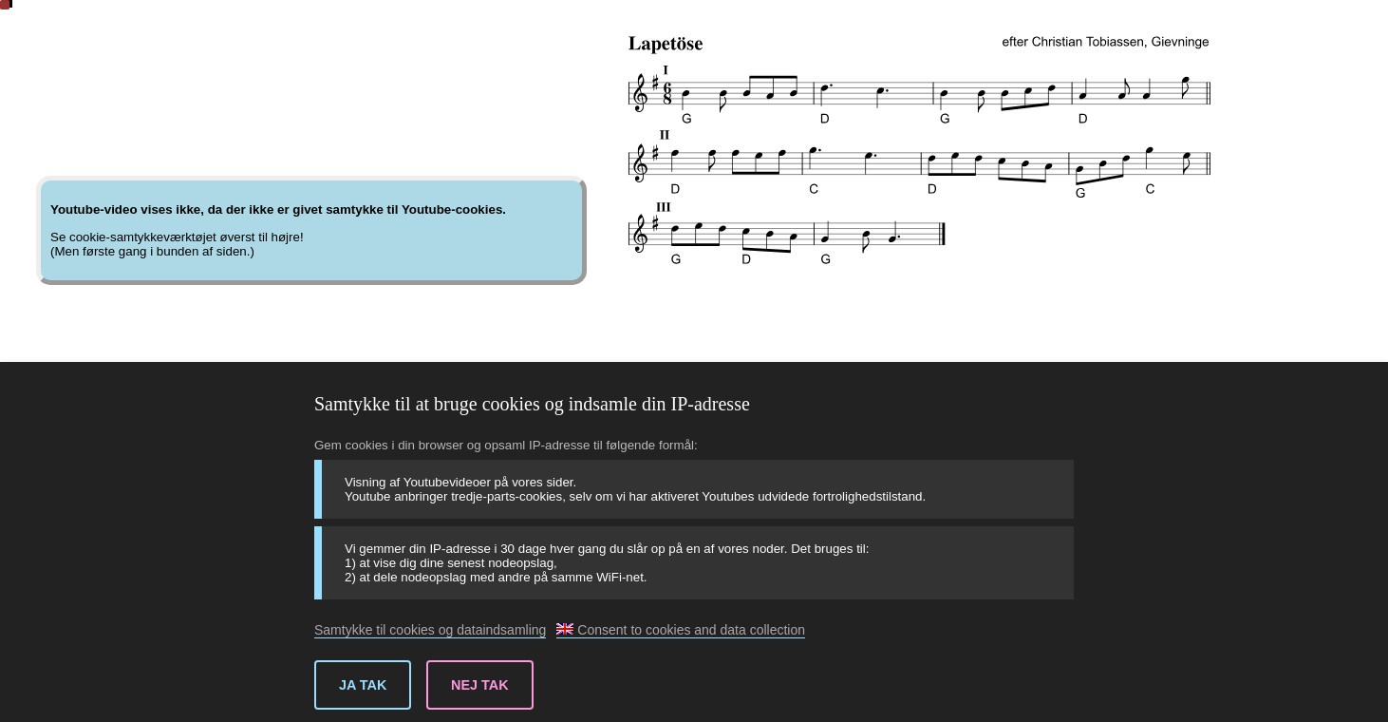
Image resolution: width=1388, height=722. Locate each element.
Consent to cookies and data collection (680, 629)
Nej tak (480, 685)
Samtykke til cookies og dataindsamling (430, 629)
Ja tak (362, 685)
